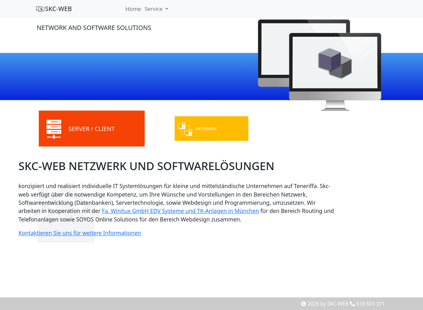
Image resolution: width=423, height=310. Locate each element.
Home (133, 9)
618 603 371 (367, 303)
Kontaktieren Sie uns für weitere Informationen (70, 235)
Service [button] (154, 9)
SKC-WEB (54, 8)
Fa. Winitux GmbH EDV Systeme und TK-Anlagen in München (178, 211)
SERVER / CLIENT (91, 129)
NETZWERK (207, 128)
